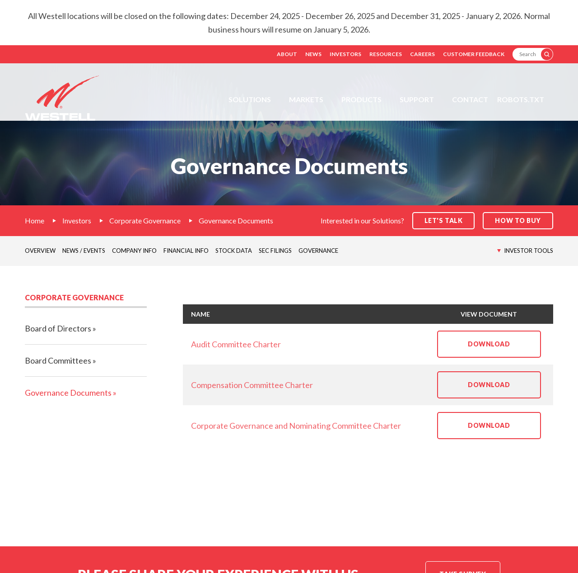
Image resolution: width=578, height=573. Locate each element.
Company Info (134, 250)
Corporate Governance (145, 220)
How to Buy (518, 220)
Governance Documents (236, 220)
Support (417, 99)
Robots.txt (520, 99)
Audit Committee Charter (236, 344)
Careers (422, 54)
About (287, 54)
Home (34, 220)
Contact (470, 99)
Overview (40, 250)
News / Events (83, 250)
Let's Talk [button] (443, 220)
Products (361, 99)
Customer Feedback (473, 54)
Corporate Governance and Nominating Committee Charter (296, 426)
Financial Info (186, 250)
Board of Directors (58, 328)
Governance (318, 250)
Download (504, 349)
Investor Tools (528, 250)
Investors (345, 54)
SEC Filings (275, 250)
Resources (385, 54)
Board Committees (58, 360)
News (313, 54)
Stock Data (233, 250)
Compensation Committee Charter (252, 385)
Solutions (249, 99)
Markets (306, 99)
